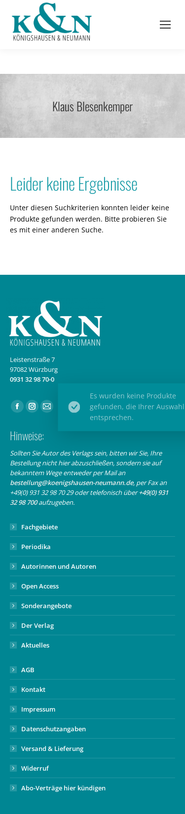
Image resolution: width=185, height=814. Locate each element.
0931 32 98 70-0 (32, 379)
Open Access (40, 586)
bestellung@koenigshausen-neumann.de (71, 482)
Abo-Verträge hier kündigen (63, 787)
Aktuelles (35, 645)
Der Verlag (37, 625)
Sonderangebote (46, 605)
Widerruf (35, 768)
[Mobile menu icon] (165, 24)
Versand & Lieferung (52, 748)
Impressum (38, 709)
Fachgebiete (39, 526)
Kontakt (33, 689)
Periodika (36, 546)
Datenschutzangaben (53, 728)
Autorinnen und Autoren (58, 566)
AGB (28, 669)
